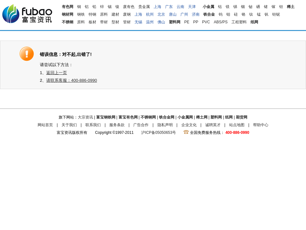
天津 (192, 6)
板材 (92, 22)
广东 (169, 6)
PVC (206, 22)
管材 (127, 22)
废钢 (127, 14)
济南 (196, 14)
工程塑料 (239, 22)
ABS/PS (221, 22)
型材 (115, 22)
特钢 (92, 14)
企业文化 (189, 125)
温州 (150, 22)
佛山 (161, 22)
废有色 (129, 6)
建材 (115, 14)
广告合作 (141, 125)
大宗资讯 (85, 117)
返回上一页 (56, 72)
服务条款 (117, 125)
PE (186, 22)
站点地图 (236, 125)
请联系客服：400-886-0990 (71, 80)
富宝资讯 (27, 13)
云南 (180, 6)
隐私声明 (165, 125)
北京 (161, 14)
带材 (104, 22)
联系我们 (93, 125)
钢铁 (81, 14)
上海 (157, 6)
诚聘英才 (213, 125)
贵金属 (144, 6)
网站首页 (45, 125)
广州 (184, 14)
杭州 (150, 14)
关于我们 (69, 125)
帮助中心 (260, 125)
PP (195, 22)
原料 (104, 14)
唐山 (173, 14)
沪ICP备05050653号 (158, 132)
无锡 (138, 22)
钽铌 (276, 14)
